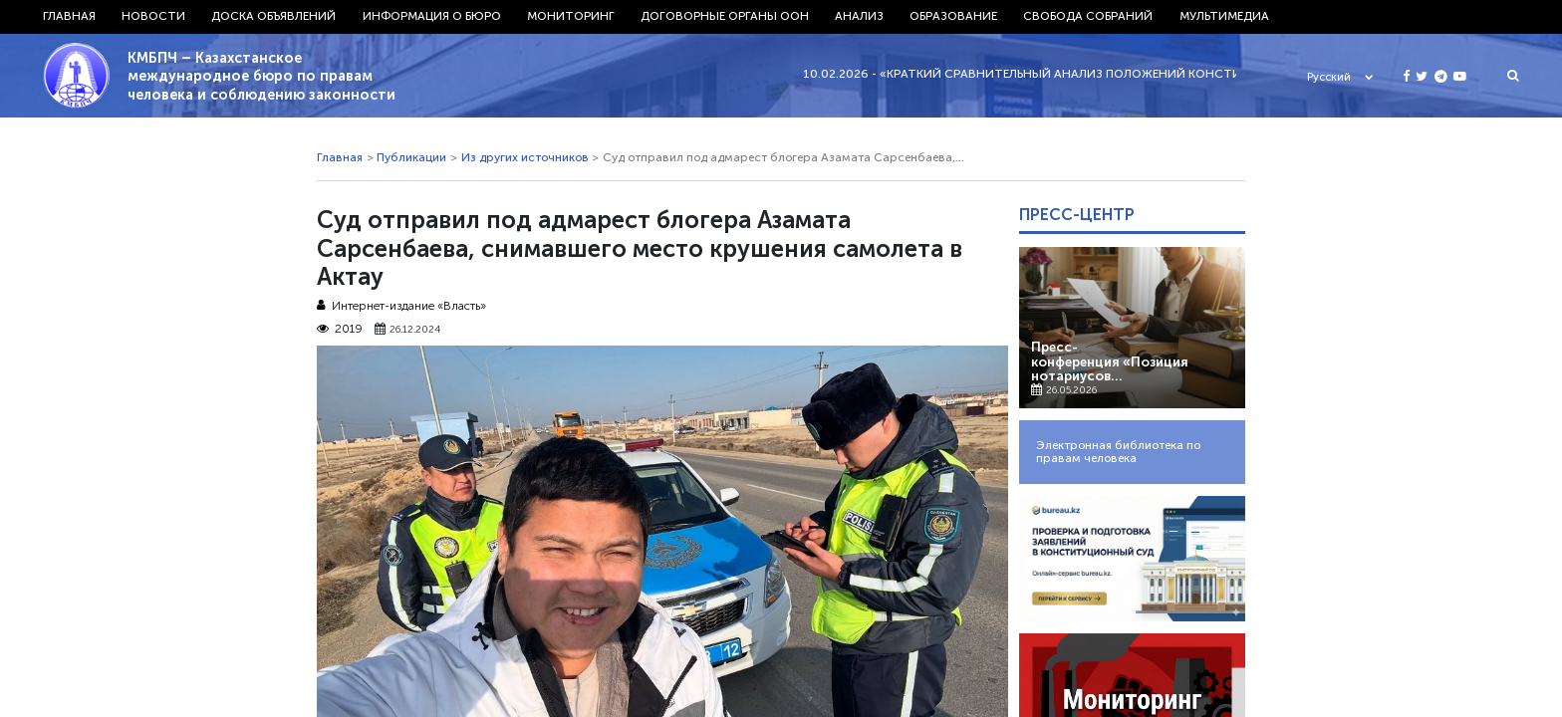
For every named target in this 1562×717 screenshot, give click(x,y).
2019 (340, 329)
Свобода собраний (1088, 16)
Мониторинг (571, 16)
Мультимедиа (1224, 16)
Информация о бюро (432, 16)
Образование (953, 16)
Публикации (411, 157)
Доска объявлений (273, 16)
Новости (153, 16)
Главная (69, 16)
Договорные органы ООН (725, 16)
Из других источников (525, 157)
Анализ (859, 16)
